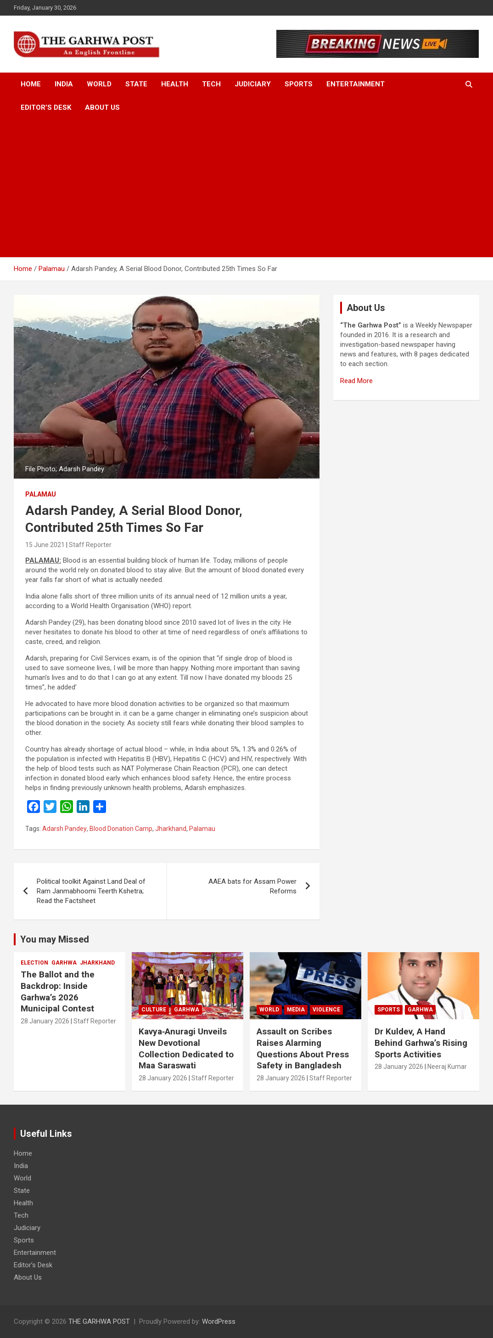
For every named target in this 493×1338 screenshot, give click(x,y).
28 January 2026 (45, 1021)
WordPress (218, 1321)
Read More (356, 381)
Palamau (40, 494)
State (136, 84)
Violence (326, 1009)
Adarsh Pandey (64, 828)
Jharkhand (170, 828)
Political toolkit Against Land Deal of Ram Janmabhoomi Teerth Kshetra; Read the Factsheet (91, 891)
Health (174, 84)
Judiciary (253, 84)
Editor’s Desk (46, 107)
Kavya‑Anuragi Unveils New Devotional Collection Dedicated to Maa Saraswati (186, 1048)
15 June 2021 (45, 544)
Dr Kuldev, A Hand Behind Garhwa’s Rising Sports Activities (421, 1042)
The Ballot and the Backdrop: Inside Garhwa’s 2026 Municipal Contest (58, 991)
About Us (102, 107)
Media (296, 1009)
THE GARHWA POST (99, 1321)
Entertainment (355, 84)
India (64, 84)
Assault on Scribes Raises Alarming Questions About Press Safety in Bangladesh (303, 1048)
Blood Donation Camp (121, 828)
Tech (211, 84)
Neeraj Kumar (447, 1066)
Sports (299, 84)
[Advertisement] (246, 188)
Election (34, 963)
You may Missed (54, 939)
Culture (153, 1009)
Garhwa (64, 963)
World (99, 84)
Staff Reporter (90, 544)
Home (31, 84)
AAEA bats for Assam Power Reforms (252, 886)
